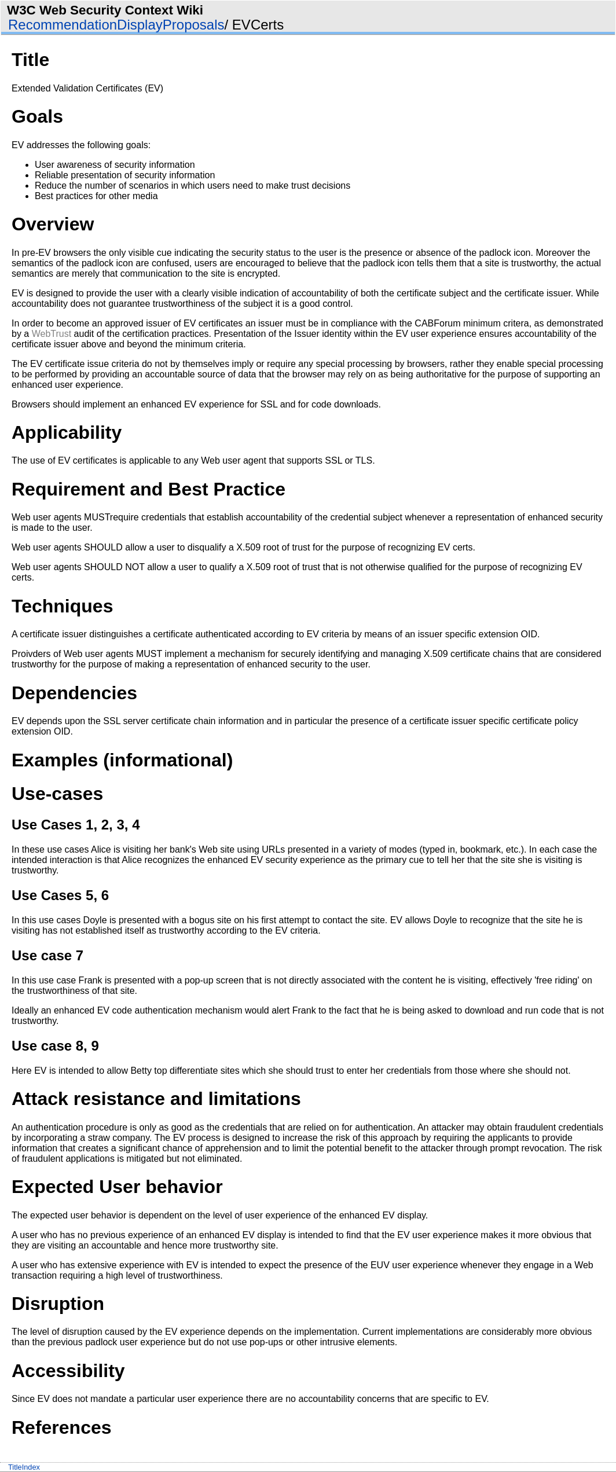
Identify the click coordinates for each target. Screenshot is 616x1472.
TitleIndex (24, 1467)
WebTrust (51, 334)
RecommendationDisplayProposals (116, 24)
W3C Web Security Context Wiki (105, 10)
